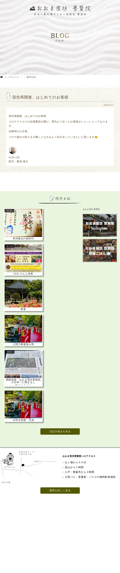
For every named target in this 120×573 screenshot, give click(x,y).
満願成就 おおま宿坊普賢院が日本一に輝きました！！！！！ (23, 382)
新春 (23, 309)
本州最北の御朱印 (23, 238)
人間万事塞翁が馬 (23, 344)
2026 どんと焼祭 (23, 274)
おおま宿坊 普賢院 (91, 209)
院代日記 (31, 77)
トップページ (12, 77)
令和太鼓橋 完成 (23, 420)
